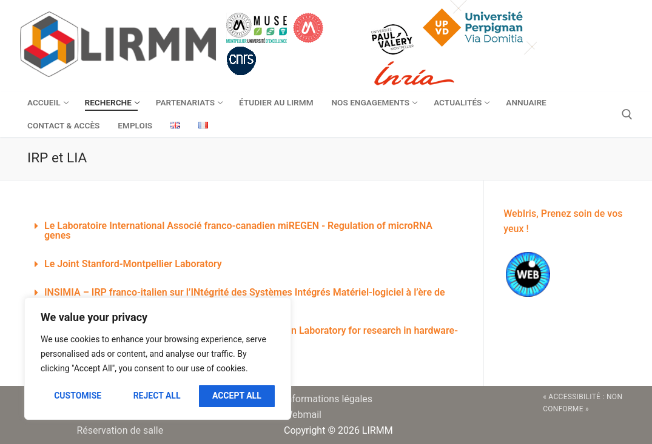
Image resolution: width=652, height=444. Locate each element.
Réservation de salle (119, 430)
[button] (246, 231)
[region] (157, 358)
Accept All (236, 395)
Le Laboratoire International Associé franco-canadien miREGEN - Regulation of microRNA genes (238, 230)
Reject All (157, 395)
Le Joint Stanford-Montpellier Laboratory (133, 264)
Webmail (302, 414)
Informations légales (328, 399)
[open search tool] (627, 114)
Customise (77, 395)
